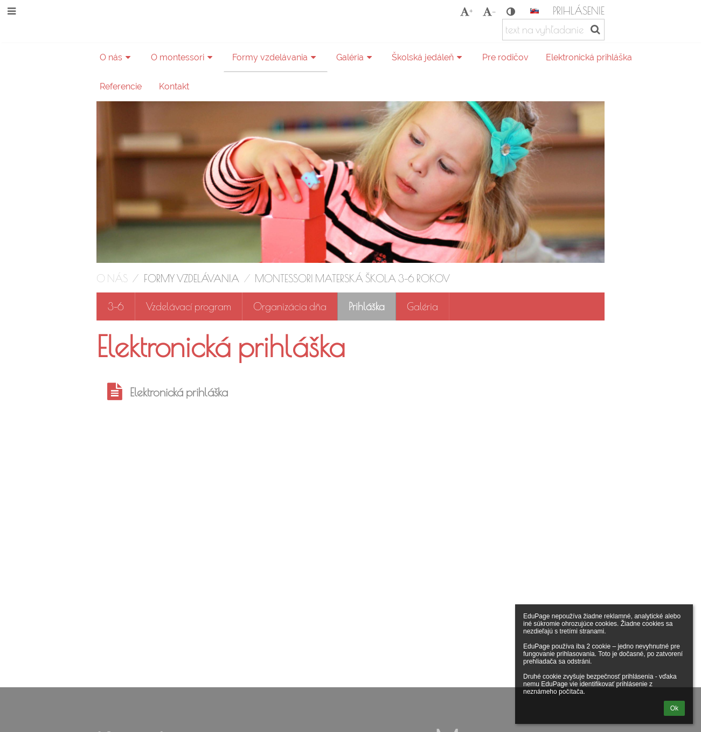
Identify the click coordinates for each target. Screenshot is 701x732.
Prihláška (367, 306)
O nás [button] (117, 57)
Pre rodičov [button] (505, 57)
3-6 (116, 306)
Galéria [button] (355, 57)
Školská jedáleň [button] (428, 57)
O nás (112, 278)
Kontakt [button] (174, 86)
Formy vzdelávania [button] (275, 57)
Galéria (422, 306)
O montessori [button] (183, 57)
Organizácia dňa (290, 306)
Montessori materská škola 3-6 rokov (352, 278)
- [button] (489, 11)
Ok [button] (674, 708)
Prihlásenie (579, 11)
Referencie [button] (121, 86)
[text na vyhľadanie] (553, 29)
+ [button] (466, 11)
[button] (534, 10)
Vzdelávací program (188, 306)
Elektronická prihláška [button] (589, 57)
